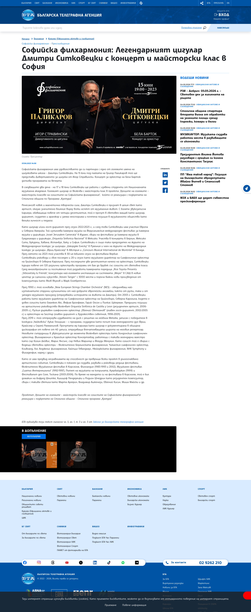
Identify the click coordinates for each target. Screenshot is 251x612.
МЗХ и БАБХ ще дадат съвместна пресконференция (204, 199)
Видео (114, 3)
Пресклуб (218, 3)
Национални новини (32, 496)
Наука (165, 500)
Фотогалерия (33, 436)
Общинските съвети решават (32, 505)
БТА (208, 3)
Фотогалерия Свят (67, 538)
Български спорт (206, 500)
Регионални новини (31, 500)
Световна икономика (138, 496)
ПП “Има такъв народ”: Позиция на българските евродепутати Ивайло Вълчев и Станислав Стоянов (203, 180)
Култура (167, 496)
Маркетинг (203, 583)
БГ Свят (92, 3)
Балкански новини (101, 496)
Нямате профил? (221, 19)
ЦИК (24, 518)
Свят (37, 3)
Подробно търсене (191, 27)
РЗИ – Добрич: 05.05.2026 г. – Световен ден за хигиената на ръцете (202, 94)
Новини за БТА (170, 587)
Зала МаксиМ (204, 587)
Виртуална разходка (173, 583)
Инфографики (128, 3)
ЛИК (73, 3)
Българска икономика (138, 500)
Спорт (82, 3)
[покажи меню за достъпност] (247, 595)
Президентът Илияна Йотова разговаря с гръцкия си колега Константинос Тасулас (202, 158)
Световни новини (66, 496)
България (26, 3)
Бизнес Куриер (134, 504)
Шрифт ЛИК (204, 579)
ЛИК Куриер (168, 508)
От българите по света (34, 533)
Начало (25, 39)
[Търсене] (204, 27)
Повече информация (134, 605)
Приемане (110, 605)
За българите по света (33, 538)
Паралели (61, 500)
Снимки (103, 3)
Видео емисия (99, 533)
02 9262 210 (210, 562)
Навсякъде (223, 28)
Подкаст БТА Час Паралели (105, 538)
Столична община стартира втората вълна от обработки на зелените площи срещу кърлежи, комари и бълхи (202, 116)
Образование (169, 504)
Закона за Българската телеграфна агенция (118, 421)
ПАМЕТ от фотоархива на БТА (72, 550)
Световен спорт (206, 496)
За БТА (166, 579)
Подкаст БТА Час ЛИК (103, 542)
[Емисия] (212, 28)
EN (228, 3)
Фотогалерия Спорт (67, 546)
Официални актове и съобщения (199, 85)
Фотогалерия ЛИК (66, 542)
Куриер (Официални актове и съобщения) (71, 39)
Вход (224, 14)
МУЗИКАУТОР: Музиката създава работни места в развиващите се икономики (203, 138)
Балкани (47, 3)
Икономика (61, 3)
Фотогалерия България (69, 533)
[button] (141, 3)
